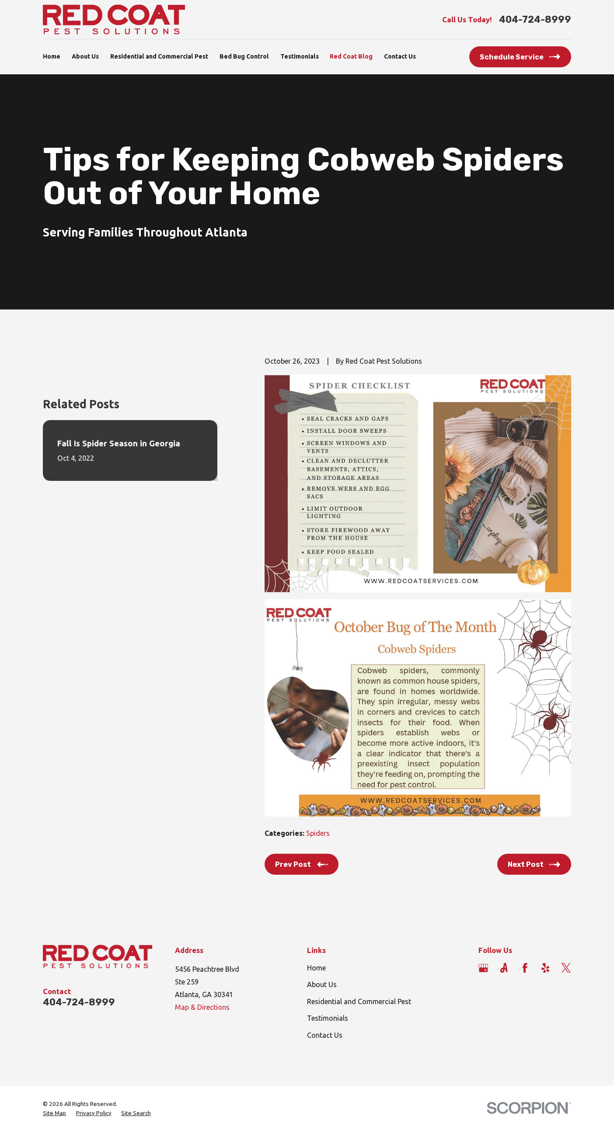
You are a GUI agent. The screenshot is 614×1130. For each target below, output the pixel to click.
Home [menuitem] (51, 56)
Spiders (318, 833)
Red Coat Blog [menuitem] (351, 56)
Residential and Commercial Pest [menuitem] (159, 56)
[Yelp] (546, 968)
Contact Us (324, 1035)
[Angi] (504, 968)
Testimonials (327, 1018)
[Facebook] (525, 968)
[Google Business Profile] (483, 968)
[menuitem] (54, 1113)
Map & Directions (202, 1007)
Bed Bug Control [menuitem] (244, 56)
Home (316, 968)
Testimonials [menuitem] (299, 56)
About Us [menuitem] (85, 56)
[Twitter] (566, 968)
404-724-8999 (535, 19)
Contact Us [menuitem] (400, 56)
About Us (322, 984)
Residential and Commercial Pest (359, 1001)
